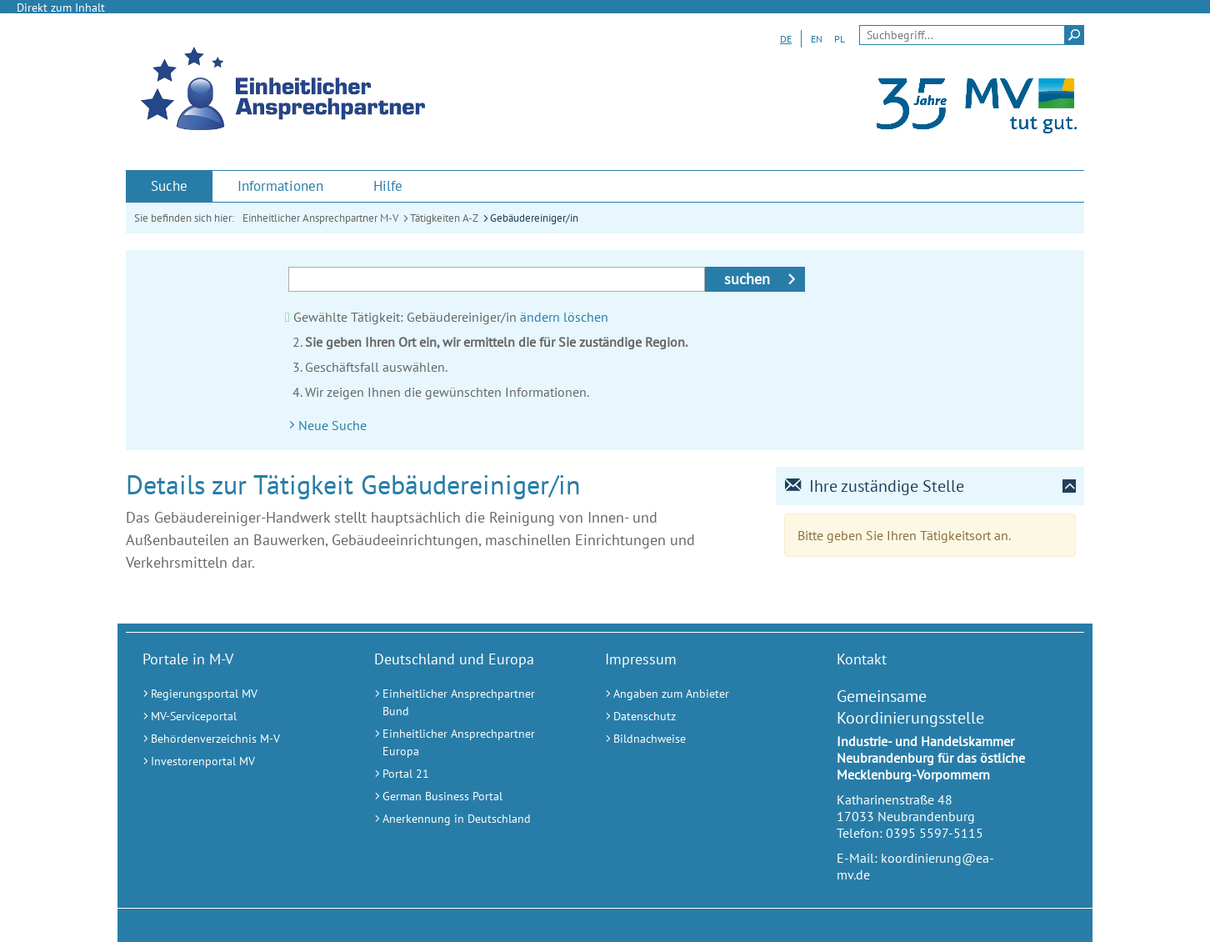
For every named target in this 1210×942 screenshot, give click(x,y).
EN (816, 39)
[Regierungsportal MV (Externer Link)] (237, 694)
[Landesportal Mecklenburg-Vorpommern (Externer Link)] (972, 141)
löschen (585, 316)
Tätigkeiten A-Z (444, 218)
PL (839, 39)
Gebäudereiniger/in (534, 218)
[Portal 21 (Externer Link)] (469, 774)
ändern (540, 316)
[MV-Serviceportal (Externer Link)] (237, 716)
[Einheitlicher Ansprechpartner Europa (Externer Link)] (469, 742)
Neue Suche (332, 425)
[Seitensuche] (971, 35)
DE (786, 39)
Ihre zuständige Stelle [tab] (874, 486)
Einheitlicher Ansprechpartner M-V (320, 218)
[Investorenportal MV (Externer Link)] (237, 761)
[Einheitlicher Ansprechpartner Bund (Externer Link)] (469, 702)
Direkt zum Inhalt (61, 7)
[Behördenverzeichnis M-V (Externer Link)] (237, 739)
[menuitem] (169, 186)
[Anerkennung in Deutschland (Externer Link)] (469, 819)
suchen (747, 278)
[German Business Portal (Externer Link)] (469, 796)
